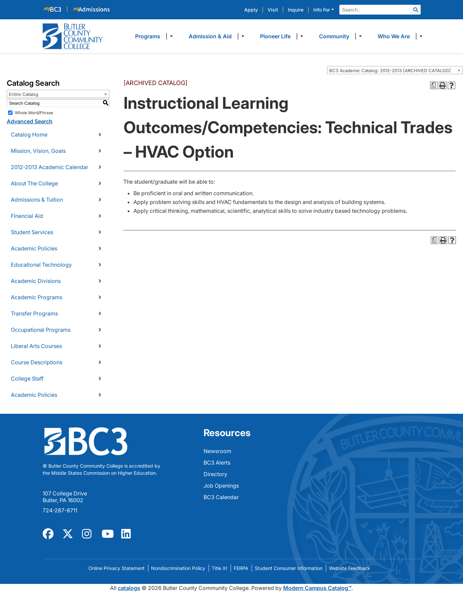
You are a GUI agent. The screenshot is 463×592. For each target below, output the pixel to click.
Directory (215, 474)
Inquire (295, 10)
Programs (147, 36)
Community (334, 36)
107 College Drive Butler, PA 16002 (65, 497)
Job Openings (221, 485)
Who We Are (394, 36)
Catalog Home (29, 134)
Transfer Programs (34, 313)
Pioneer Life (275, 36)
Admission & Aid (210, 36)
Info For (321, 10)
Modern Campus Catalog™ (317, 588)
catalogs (129, 588)
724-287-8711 (60, 510)
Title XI (219, 568)
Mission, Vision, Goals (38, 150)
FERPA (241, 568)
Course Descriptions (36, 362)
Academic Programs (36, 297)
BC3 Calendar (221, 497)
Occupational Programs (40, 329)
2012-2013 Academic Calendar (49, 167)
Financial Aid (27, 215)
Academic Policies (34, 248)
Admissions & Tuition (37, 199)
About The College (34, 183)
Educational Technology (41, 264)
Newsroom (217, 451)
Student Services (32, 232)
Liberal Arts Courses (36, 346)
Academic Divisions (36, 281)
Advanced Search (29, 121)
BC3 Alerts (217, 462)
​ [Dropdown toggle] (169, 36)
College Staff (27, 378)
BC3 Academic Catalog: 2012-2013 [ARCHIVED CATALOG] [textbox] (390, 70)
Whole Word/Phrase (34, 112)
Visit (273, 10)
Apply (251, 10)
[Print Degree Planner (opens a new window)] (434, 85)
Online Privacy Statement (116, 568)
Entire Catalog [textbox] (23, 94)
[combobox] (395, 70)
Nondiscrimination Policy (178, 568)
